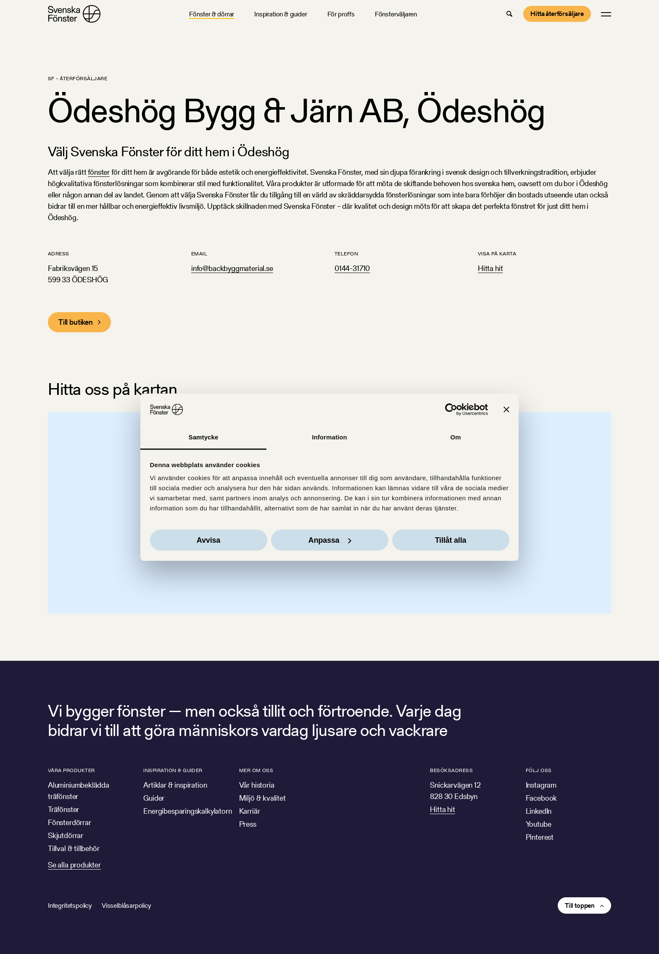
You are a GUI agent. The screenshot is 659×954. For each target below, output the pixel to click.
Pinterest (540, 837)
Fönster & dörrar (211, 14)
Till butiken (75, 322)
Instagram (541, 785)
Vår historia (256, 785)
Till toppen (580, 905)
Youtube (538, 824)
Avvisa (208, 540)
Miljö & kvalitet (262, 798)
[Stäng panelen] (506, 410)
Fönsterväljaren (396, 14)
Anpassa (330, 540)
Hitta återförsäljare (557, 13)
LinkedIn (539, 811)
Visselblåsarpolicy (126, 905)
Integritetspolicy (70, 905)
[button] (509, 14)
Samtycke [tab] (204, 437)
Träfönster (63, 809)
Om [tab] (455, 437)
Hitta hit (490, 268)
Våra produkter (71, 770)
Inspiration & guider (280, 14)
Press (247, 824)
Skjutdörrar (65, 835)
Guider (153, 798)
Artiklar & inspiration (175, 785)
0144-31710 (352, 268)
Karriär (249, 811)
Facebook (541, 798)
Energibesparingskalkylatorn (187, 811)
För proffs (341, 14)
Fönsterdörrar (69, 822)
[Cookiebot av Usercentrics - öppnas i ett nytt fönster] (451, 409)
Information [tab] (329, 437)
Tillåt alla (451, 540)
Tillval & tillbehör (74, 848)
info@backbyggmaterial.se (232, 268)
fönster (99, 172)
